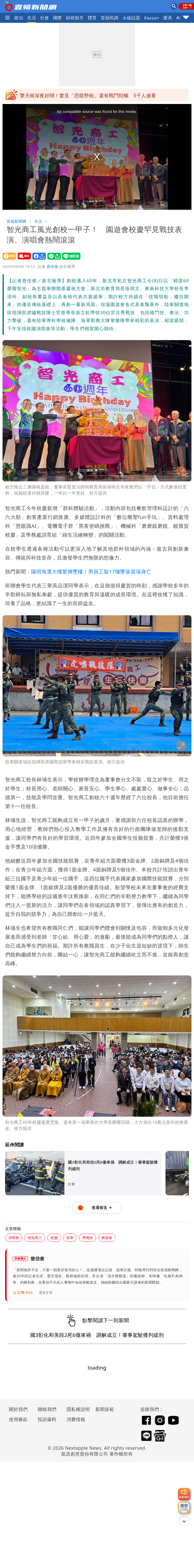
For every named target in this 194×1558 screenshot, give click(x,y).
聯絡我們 (47, 1409)
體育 (92, 18)
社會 (44, 18)
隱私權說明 (76, 1409)
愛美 (167, 18)
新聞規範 (104, 1409)
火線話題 (131, 18)
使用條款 (18, 1419)
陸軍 (70, 1237)
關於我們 (18, 1409)
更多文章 (46, 1292)
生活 (31, 18)
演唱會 (13, 1237)
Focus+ (151, 18)
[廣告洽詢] (184, 1507)
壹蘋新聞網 (16, 221)
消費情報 (75, 1419)
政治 (18, 18)
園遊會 (107, 1237)
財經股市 (75, 18)
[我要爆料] (184, 1494)
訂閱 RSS (23, 1293)
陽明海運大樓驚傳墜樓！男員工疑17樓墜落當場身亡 (91, 571)
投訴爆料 (47, 1419)
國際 (57, 18)
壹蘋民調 (110, 18)
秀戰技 (87, 1237)
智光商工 (35, 1237)
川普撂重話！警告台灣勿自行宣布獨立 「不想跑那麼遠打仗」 (89, 95)
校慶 (54, 1237)
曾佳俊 (52, 266)
